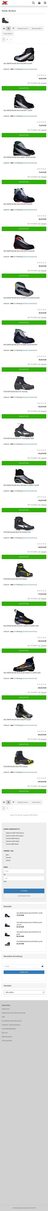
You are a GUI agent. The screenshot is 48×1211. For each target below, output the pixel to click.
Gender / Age (8, 851)
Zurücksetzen (24, 896)
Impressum (5, 1009)
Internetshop (17, 1208)
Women (7, 857)
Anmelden (24, 972)
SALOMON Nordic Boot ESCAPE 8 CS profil (19, 251)
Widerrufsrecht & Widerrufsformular (13, 1013)
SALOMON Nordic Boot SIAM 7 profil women (20, 157)
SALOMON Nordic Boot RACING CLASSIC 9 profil (21, 485)
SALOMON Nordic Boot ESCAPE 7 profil (18, 110)
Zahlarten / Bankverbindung (11, 1025)
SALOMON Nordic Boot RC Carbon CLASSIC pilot (21, 626)
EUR (5, 881)
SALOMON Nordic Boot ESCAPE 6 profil (18, 63)
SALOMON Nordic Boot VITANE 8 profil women (20, 345)
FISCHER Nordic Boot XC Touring (15, 392)
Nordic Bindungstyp (12, 829)
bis (5, 874)
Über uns (5, 1033)
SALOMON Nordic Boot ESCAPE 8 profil (18, 204)
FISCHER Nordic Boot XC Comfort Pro (17, 532)
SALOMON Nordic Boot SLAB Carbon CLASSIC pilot (22, 673)
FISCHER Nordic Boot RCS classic (16, 766)
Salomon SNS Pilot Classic (14, 836)
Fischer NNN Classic (12, 838)
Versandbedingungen (9, 1029)
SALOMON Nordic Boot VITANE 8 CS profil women (22, 298)
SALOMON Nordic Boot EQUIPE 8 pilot (17, 720)
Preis (6, 867)
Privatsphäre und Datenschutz (12, 1021)
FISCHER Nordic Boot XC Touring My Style (19, 438)
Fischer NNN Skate (11, 844)
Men (6, 855)
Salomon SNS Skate (11, 841)
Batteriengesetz (7, 1037)
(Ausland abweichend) (30, 69)
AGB (3, 1017)
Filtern (24, 891)
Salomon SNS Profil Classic (14, 833)
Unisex (7, 860)
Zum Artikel (24, 88)
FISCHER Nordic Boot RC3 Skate (15, 579)
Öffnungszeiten (7, 1040)
